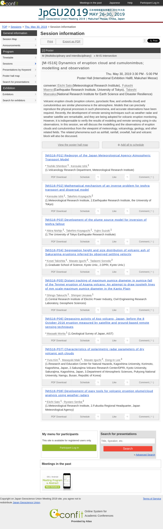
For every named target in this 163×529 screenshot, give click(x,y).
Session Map (10, 39)
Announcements (11, 45)
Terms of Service (152, 498)
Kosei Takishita (56, 260)
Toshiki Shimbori (57, 166)
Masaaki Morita (56, 333)
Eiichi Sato (64, 85)
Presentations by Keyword (17, 69)
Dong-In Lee (112, 360)
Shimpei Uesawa (81, 295)
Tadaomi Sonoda (100, 260)
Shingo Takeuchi (57, 295)
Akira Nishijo (54, 230)
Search (128, 448)
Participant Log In (69, 447)
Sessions (16, 26)
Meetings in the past (56, 463)
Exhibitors (8, 94)
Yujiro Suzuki (102, 230)
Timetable (8, 57)
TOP (4, 26)
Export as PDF (69, 41)
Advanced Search (145, 454)
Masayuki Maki (71, 360)
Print (47, 41)
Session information (63, 26)
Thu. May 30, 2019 (36, 26)
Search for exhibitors (14, 100)
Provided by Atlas (81, 521)
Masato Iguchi (77, 260)
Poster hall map (11, 75)
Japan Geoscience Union (26, 502)
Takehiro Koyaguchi (79, 196)
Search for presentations (16, 81)
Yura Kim (52, 360)
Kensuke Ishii (79, 166)
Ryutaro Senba (73, 401)
